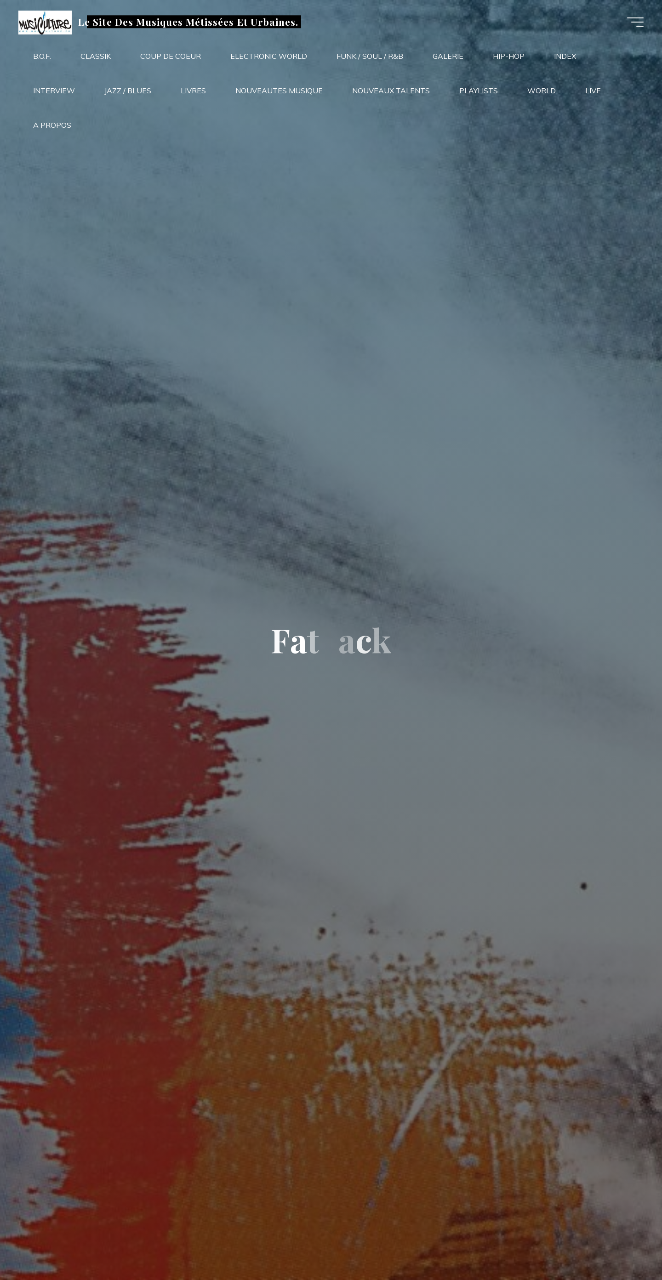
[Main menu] (635, 22)
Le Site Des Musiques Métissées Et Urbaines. (188, 21)
